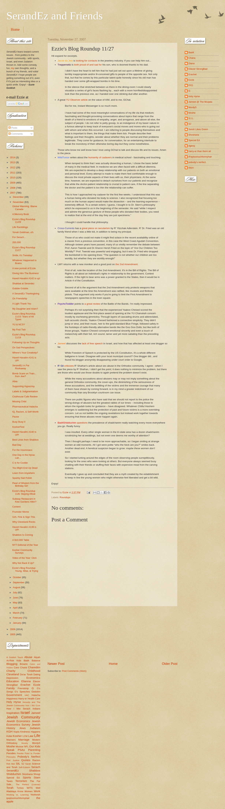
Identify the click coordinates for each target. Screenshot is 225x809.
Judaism (35, 728)
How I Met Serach (18, 708)
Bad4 (26, 660)
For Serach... (19, 237)
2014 (13, 157)
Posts (12, 127)
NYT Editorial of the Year (25, 545)
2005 (13, 634)
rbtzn (191, 167)
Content (16, 506)
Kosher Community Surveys (22, 551)
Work (37, 791)
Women (29, 791)
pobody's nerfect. (197, 162)
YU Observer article (77, 99)
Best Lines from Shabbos (25, 439)
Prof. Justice (12, 760)
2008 (13, 187)
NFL (26, 746)
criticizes (69, 365)
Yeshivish (35, 794)
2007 (13, 192)
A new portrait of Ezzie (24, 268)
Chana (23, 667)
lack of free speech (92, 343)
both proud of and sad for (88, 64)
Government (14, 694)
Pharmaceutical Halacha (25, 406)
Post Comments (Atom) (74, 671)
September (19, 582)
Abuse (28, 657)
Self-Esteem (24, 767)
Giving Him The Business (25, 273)
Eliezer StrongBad (197, 69)
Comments (15, 133)
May (15, 602)
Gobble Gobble (20, 288)
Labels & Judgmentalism (25, 391)
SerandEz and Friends (54, 16)
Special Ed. (13, 777)
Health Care (34, 698)
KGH (9, 731)
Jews (22, 728)
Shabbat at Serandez (23, 283)
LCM (24, 736)
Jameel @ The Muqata (200, 101)
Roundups (65, 497)
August (17, 587)
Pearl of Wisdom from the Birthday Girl (25, 484)
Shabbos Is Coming (22, 534)
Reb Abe (10, 764)
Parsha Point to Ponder (28, 753)
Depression (12, 678)
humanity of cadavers (100, 157)
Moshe (10, 746)
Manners (11, 739)
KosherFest (18, 427)
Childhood (33, 670)
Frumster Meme (20, 511)
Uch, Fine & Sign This (23, 517)
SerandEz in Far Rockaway (20, 367)
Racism (36, 760)
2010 (13, 177)
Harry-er (22, 698)
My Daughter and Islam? (25, 308)
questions (82, 422)
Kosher (17, 735)
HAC (27, 695)
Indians (36, 708)
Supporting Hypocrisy (23, 386)
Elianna (26, 681)
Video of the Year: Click (24, 558)
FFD (190, 85)
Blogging (11, 663)
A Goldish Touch (14, 657)
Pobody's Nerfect (29, 756)
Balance (36, 660)
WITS (30, 787)
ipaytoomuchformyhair (18, 798)
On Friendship (19, 298)
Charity (10, 670)
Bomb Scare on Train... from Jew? (24, 375)
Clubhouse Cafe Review (25, 396)
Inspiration (12, 712)
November (18, 202)
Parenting (34, 749)
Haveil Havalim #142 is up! (26, 278)
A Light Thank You (21, 303)
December (18, 197)
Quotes (25, 760)
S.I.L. (191, 118)
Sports (27, 777)
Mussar (19, 746)
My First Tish (19, 329)
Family (10, 688)
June (16, 597)
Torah (10, 787)
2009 (13, 182)
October (17, 577)
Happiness (12, 698)
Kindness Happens (30, 731)
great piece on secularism (96, 228)
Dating (36, 674)
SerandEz (12, 770)
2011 (13, 172)
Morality (24, 743)
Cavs (16, 667)
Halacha (36, 695)
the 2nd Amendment (126, 264)
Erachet (25, 684)
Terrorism (21, 780)
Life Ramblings (20, 227)
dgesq (191, 145)
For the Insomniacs (22, 450)
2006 (13, 629)
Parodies (11, 753)
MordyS (36, 743)
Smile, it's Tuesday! (22, 255)
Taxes (9, 781)
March (16, 612)
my (12, 68)
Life (37, 735)
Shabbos (34, 770)
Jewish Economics (18, 721)
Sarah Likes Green (198, 129)
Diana (191, 63)
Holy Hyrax (13, 701)
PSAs (21, 749)
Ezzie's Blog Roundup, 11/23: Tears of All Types (24, 316)
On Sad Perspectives (23, 347)
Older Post (169, 664)
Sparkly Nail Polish (22, 478)
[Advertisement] (112, 634)
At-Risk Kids (13, 660)
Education (12, 681)
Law (30, 735)
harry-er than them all (199, 151)
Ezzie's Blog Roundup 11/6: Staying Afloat (23, 492)
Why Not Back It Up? (23, 563)
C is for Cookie (20, 462)
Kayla (16, 731)
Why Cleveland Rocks (23, 521)
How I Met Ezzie (32, 706)
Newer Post (56, 664)
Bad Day (16, 444)
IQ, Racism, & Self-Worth (25, 411)
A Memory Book (20, 214)
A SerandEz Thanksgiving (25, 293)
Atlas (15, 381)
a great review (92, 303)
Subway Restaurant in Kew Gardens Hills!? (24, 500)
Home (15, 29)
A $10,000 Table (20, 540)
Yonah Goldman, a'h (22, 232)
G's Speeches (22, 691)
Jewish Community (23, 717)
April (15, 607)
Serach (35, 767)
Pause (15, 416)
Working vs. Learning (17, 795)
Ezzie (36, 684)
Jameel (35, 712)
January (17, 622)
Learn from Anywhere (23, 473)
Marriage (23, 739)
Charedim (34, 667)
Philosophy (11, 757)
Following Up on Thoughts (26, 342)
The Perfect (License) (28, 784)
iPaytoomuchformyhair (200, 156)
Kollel (9, 736)
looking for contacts (86, 60)
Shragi (36, 774)
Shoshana (27, 774)
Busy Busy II (18, 421)
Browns (24, 664)
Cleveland (12, 674)
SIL (18, 763)
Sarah (28, 764)
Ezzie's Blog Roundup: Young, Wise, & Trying (25, 569)
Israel (25, 712)
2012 (13, 167)
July (15, 592)
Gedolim (35, 691)
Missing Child (19, 401)
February (18, 617)
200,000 (16, 242)
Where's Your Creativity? (25, 352)
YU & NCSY (18, 324)
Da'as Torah (26, 674)
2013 (13, 162)
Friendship (23, 688)
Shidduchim (13, 774)
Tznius (20, 787)
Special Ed (194, 140)
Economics (33, 677)
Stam (37, 777)
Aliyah (37, 657)
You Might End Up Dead (25, 468)
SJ (22, 763)
